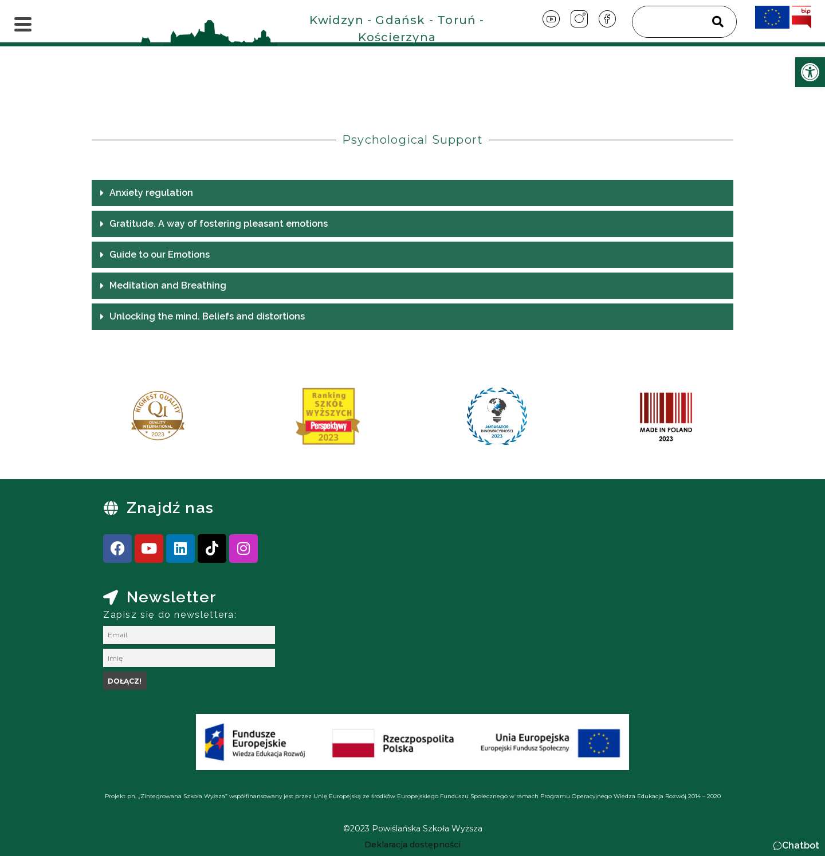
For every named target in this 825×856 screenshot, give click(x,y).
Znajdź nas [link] (170, 507)
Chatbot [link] (800, 845)
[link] (810, 72)
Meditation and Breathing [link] (167, 285)
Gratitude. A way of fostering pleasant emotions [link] (218, 223)
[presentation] (114, 420)
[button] (412, 193)
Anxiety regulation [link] (159, 192)
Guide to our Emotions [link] (159, 254)
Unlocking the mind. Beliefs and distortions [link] (207, 316)
